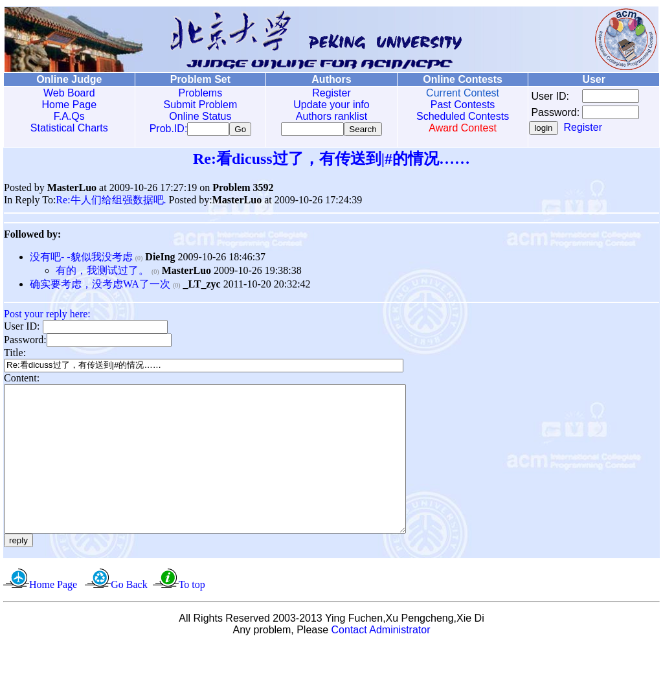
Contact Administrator (381, 661)
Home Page (68, 104)
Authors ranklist (329, 116)
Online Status (199, 116)
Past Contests (459, 104)
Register (328, 92)
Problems (199, 92)
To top (192, 616)
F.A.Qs (68, 116)
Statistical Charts (68, 127)
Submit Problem (199, 104)
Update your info (328, 104)
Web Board (69, 92)
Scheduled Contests (459, 116)
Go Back (129, 616)
